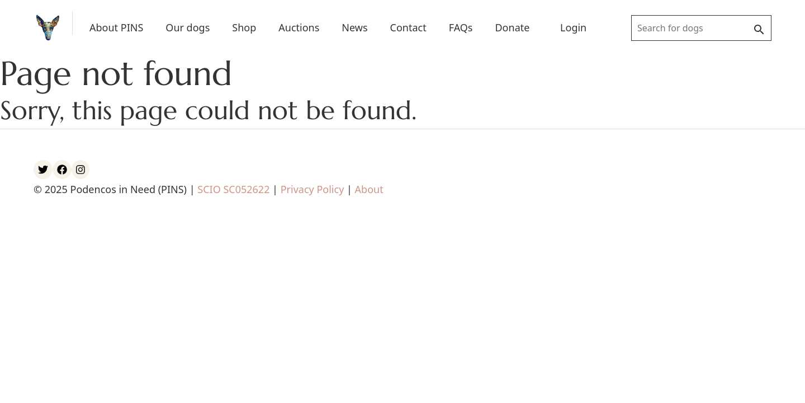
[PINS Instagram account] (80, 169)
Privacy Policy (312, 189)
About (369, 189)
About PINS (116, 27)
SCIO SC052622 (233, 189)
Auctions (298, 27)
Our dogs (187, 27)
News (354, 27)
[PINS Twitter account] (43, 169)
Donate (512, 27)
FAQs (461, 27)
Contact (408, 27)
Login (573, 27)
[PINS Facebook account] (62, 169)
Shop (244, 27)
